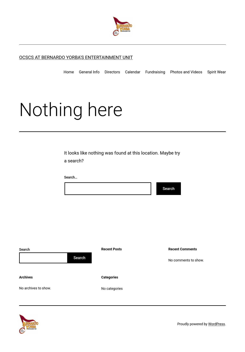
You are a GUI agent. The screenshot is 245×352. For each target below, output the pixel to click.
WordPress (216, 324)
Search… (70, 177)
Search (24, 249)
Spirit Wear (216, 72)
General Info (89, 72)
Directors (112, 72)
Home (69, 72)
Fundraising (155, 72)
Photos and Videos (186, 72)
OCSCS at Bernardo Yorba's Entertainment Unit (76, 57)
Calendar (132, 72)
